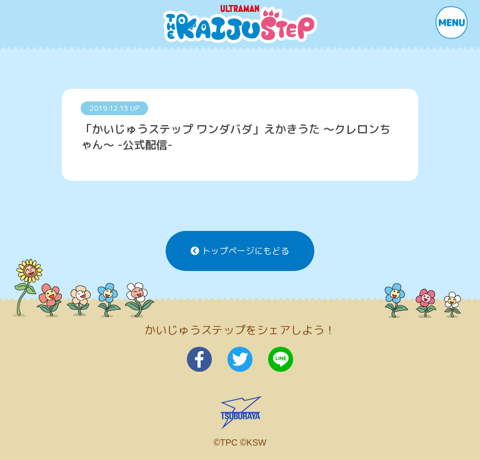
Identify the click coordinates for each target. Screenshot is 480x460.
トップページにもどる (240, 251)
